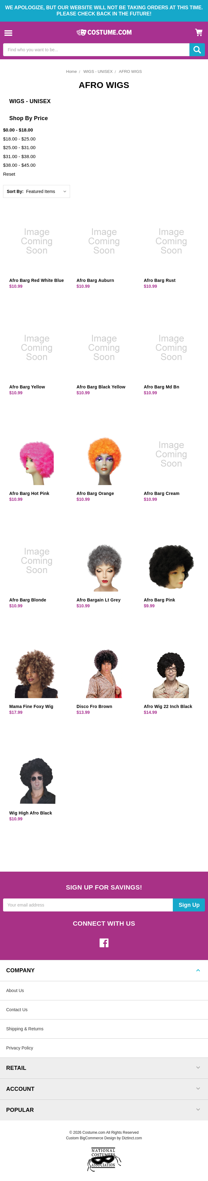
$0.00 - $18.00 (18, 129)
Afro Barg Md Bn (161, 386)
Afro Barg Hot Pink (29, 493)
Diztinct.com (132, 1138)
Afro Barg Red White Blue (36, 280)
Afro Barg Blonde (27, 599)
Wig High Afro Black (30, 812)
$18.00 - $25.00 (19, 138)
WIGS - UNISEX (98, 71)
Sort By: (15, 191)
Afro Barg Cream (162, 493)
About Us (15, 990)
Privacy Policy (19, 1047)
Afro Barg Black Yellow (101, 386)
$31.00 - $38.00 (19, 156)
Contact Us (16, 1009)
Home (71, 71)
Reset (9, 174)
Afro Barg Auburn (95, 280)
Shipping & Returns (25, 1028)
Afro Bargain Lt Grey (99, 599)
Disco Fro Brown (94, 706)
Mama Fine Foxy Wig (31, 706)
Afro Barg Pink (159, 599)
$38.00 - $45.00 (19, 165)
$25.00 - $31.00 (19, 147)
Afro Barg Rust (160, 280)
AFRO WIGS (130, 71)
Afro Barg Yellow (27, 386)
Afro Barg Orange (95, 493)
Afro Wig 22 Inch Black (168, 706)
